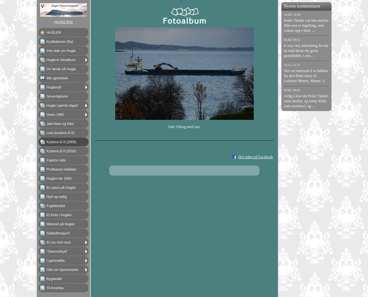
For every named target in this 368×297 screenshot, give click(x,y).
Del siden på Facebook (255, 157)
